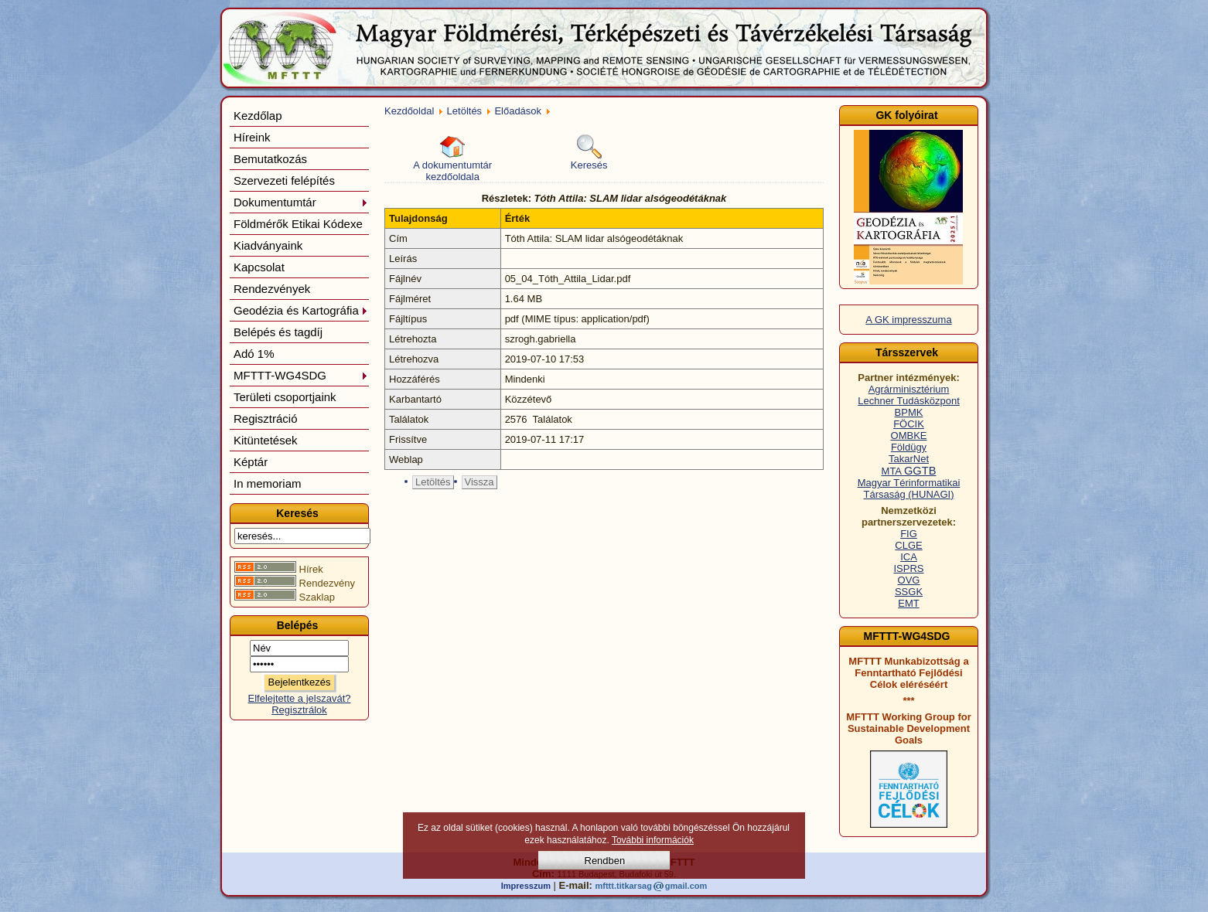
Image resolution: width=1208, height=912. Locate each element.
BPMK (909, 412)
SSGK (909, 591)
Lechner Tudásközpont (909, 401)
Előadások (517, 111)
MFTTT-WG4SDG (301, 375)
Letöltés (465, 111)
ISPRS (908, 568)
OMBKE (909, 435)
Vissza (479, 482)
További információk (653, 840)
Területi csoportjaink (285, 396)
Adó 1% (254, 353)
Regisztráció (266, 418)
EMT (908, 603)
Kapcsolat (259, 267)
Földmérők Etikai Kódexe (298, 223)
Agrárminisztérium (909, 389)
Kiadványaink (268, 245)
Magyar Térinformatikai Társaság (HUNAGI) (909, 488)
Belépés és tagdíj (278, 332)
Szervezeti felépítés (284, 180)
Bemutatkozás (270, 158)
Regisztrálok (299, 710)
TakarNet (909, 459)
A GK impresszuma (908, 319)
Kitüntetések (266, 440)
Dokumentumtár (301, 202)
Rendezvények (272, 288)
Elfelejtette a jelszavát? (299, 698)
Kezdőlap (258, 115)
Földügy (908, 447)
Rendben (605, 860)
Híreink (252, 137)
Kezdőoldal (409, 111)
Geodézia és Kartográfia (301, 310)
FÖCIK (908, 424)
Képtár (251, 461)
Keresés (589, 152)
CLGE (908, 545)
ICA (908, 557)
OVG (909, 580)
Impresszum (526, 885)
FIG (908, 533)
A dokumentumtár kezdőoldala (452, 158)
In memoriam (268, 483)
